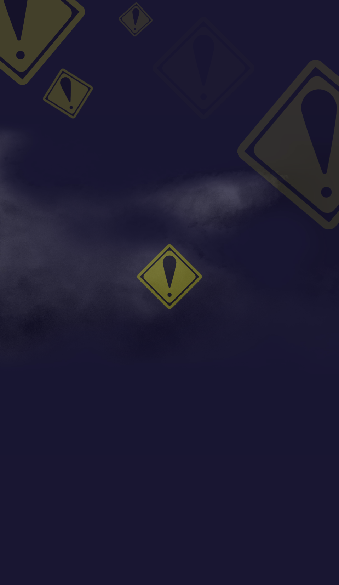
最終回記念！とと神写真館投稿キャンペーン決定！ (296, 125)
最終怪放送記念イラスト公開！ (290, 89)
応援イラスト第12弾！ (282, 106)
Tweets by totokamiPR (276, 145)
